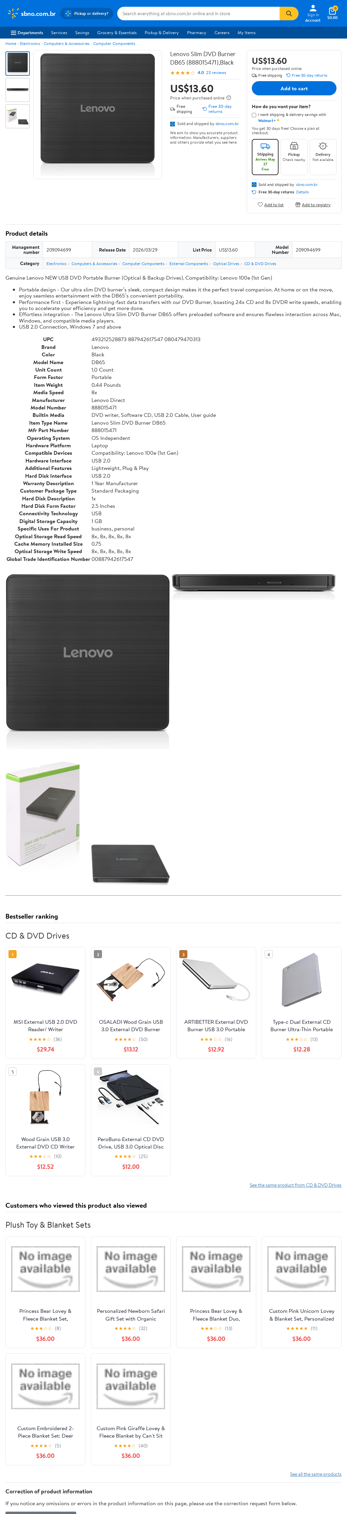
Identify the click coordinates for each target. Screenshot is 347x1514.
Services (59, 32)
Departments (27, 32)
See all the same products (316, 1474)
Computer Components (114, 43)
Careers (222, 32)
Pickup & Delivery (162, 32)
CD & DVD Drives (260, 263)
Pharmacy (196, 32)
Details (302, 192)
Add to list (271, 204)
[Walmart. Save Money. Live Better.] (31, 13)
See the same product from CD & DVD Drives (296, 1185)
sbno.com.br (227, 123)
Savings (82, 32)
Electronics (30, 43)
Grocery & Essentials (117, 32)
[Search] (289, 13)
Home (10, 43)
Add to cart (294, 88)
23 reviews (216, 72)
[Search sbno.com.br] (198, 13)
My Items (247, 32)
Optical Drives (226, 263)
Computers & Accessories (66, 43)
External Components (188, 263)
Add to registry (313, 204)
